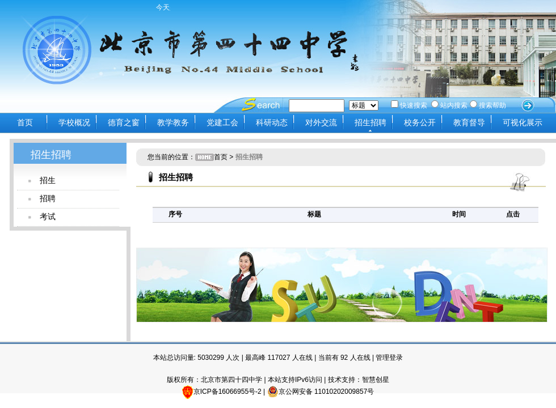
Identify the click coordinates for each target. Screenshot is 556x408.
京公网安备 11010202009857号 (320, 391)
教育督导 (469, 122)
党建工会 (222, 122)
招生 (48, 180)
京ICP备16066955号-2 (227, 392)
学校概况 (74, 122)
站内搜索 (449, 105)
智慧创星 (375, 380)
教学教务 (173, 122)
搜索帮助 (488, 105)
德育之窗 (124, 122)
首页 (25, 122)
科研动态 (272, 122)
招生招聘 (370, 122)
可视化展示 (522, 122)
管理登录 (389, 358)
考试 (48, 216)
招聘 (48, 198)
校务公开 (420, 122)
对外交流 (321, 122)
